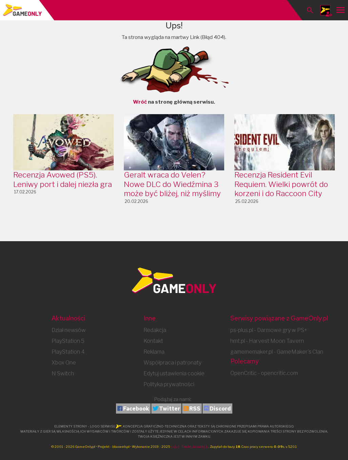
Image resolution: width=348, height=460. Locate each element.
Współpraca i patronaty (172, 362)
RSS (194, 408)
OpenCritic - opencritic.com (264, 373)
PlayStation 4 (68, 352)
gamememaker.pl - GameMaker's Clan (276, 352)
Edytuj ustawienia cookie (174, 373)
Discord (220, 408)
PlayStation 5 (68, 341)
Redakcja (154, 330)
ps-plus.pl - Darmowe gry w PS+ (268, 330)
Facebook (136, 408)
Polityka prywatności (168, 384)
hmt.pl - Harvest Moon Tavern (267, 341)
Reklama (154, 352)
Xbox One (64, 362)
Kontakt (153, 341)
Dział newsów (69, 330)
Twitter (169, 408)
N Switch (63, 373)
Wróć (140, 102)
